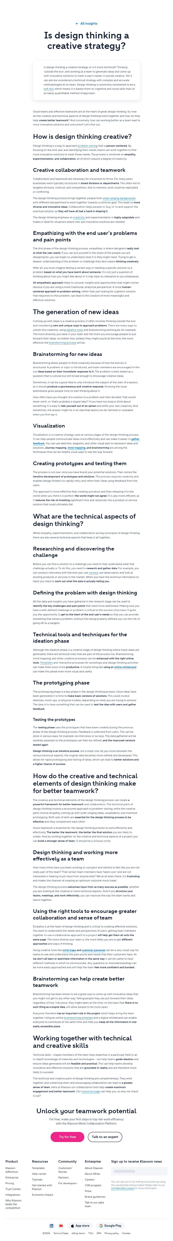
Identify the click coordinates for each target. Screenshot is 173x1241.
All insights (86, 24)
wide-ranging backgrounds (119, 198)
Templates (46, 662)
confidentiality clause (122, 1188)
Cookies (126, 1233)
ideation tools (74, 330)
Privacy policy (112, 1233)
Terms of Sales (60, 1233)
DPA (99, 1233)
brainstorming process (62, 342)
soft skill (49, 89)
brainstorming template (78, 1017)
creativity (79, 217)
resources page (91, 1091)
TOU (90, 1233)
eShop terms (78, 1233)
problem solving (87, 146)
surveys (93, 572)
